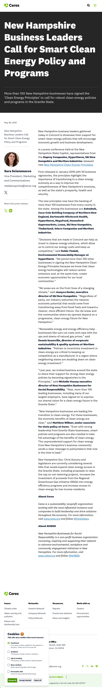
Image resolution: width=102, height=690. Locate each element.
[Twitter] (87, 666)
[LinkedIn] (92, 666)
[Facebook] (83, 666)
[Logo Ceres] (11, 5)
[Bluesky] (96, 666)
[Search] (88, 5)
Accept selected (25, 680)
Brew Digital (57, 677)
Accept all (12, 680)
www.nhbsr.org (46, 556)
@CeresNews (81, 519)
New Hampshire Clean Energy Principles (68, 165)
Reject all (37, 680)
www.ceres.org (52, 519)
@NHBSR (74, 556)
